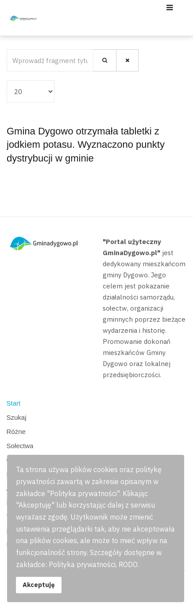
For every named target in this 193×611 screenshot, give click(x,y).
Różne (16, 431)
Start (14, 403)
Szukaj (17, 417)
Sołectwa (20, 445)
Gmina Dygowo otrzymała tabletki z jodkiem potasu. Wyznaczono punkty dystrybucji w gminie (86, 145)
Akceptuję (39, 584)
